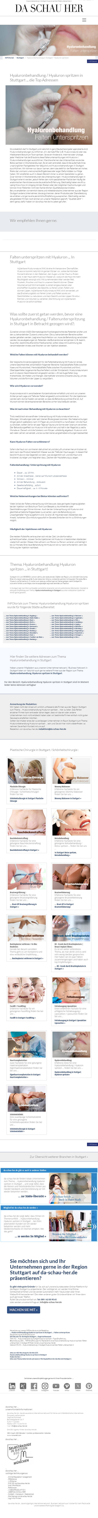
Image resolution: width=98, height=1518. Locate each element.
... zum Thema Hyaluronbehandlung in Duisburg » (20, 631)
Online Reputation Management (20, 1477)
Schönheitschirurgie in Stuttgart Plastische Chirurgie (26, 799)
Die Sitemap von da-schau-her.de (20, 1496)
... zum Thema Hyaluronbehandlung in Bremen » (20, 624)
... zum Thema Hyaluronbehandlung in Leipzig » (65, 624)
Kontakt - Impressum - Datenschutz (21, 1494)
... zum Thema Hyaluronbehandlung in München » (66, 626)
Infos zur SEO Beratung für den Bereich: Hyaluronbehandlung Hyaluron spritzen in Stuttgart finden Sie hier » (28, 1355)
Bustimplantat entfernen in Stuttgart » (27, 958)
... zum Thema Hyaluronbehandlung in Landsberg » (66, 622)
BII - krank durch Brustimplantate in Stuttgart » (70, 967)
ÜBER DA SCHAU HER (17, 1492)
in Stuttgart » (75, 798)
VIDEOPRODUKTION (17, 1490)
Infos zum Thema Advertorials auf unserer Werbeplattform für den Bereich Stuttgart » (41, 1359)
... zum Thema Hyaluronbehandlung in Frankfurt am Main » (24, 637)
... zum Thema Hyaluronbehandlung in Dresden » (20, 628)
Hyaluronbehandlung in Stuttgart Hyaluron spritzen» (68, 1073)
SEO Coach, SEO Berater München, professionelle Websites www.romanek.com (29, 1434)
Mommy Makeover (62, 798)
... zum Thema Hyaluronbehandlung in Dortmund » (21, 626)
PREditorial (12, 1479)
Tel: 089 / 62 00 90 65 (47, 1299)
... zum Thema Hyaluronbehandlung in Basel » (19, 620)
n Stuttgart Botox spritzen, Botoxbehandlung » (66, 853)
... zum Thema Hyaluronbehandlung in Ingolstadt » (66, 618)
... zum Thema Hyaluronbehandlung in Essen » (19, 635)
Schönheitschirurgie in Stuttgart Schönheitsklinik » (22, 1130)
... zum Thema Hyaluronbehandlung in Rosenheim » (67, 633)
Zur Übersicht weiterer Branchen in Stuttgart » (59, 1157)
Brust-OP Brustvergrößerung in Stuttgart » (23, 905)
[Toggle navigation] (84, 20)
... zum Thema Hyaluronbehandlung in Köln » (65, 620)
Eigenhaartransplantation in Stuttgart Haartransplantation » (25, 1075)
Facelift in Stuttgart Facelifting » (23, 1017)
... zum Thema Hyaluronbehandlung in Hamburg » (20, 639)
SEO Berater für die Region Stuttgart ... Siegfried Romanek (30, 1336)
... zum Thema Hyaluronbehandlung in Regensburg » (67, 631)
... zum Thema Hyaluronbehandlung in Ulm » (64, 637)
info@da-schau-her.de (51, 1302)
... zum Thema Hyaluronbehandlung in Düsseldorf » (21, 633)
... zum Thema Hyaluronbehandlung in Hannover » (66, 616)
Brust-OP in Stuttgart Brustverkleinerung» (64, 905)
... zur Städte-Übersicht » (32, 1196)
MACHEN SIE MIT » (24, 1310)
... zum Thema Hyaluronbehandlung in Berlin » (19, 622)
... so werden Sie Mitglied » (30, 1236)
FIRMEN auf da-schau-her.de (19, 1483)
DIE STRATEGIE (14, 1485)
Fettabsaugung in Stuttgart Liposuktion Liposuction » (70, 1021)
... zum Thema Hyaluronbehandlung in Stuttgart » (66, 635)
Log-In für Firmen (14, 1498)
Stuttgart (20, 58)
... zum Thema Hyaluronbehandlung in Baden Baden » (22, 618)
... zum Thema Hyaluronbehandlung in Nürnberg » (66, 628)
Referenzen (12, 1488)
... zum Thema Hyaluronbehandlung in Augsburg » (20, 616)
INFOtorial (9, 58)
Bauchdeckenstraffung (19, 850)
